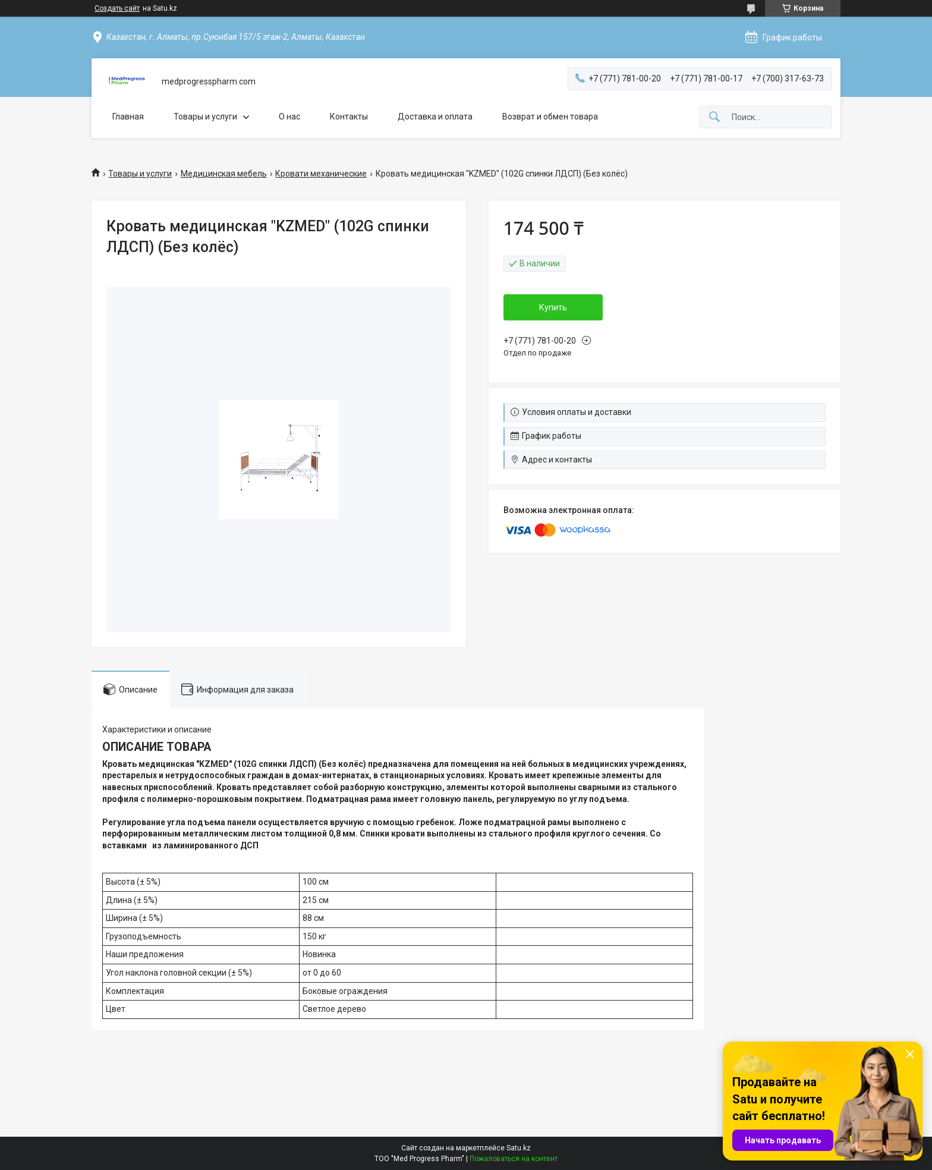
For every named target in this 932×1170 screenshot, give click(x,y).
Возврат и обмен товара (550, 116)
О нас (289, 116)
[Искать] (714, 117)
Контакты (349, 116)
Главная (128, 116)
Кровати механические (321, 173)
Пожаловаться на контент (514, 1159)
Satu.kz (518, 1148)
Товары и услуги (205, 116)
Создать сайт (117, 8)
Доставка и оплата (435, 116)
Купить (553, 307)
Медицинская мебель (224, 173)
